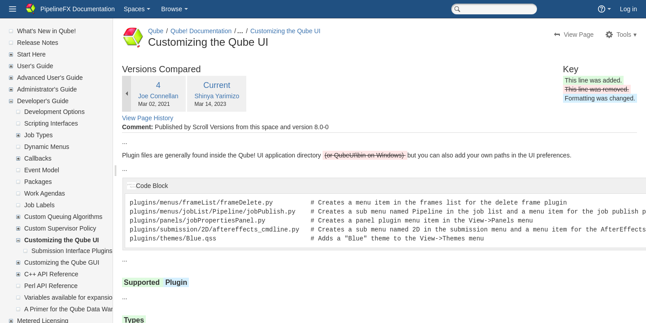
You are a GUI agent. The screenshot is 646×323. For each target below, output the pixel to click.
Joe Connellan (180, 96)
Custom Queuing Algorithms (63, 216)
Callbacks (38, 158)
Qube (177, 31)
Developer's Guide (43, 101)
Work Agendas (44, 193)
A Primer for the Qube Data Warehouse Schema (91, 309)
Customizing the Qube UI (61, 240)
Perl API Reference (51, 285)
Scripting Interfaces (51, 123)
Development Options (54, 111)
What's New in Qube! (46, 31)
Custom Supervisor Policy (60, 228)
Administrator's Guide (47, 89)
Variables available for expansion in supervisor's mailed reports (111, 297)
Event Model (41, 170)
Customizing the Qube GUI (61, 262)
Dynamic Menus (46, 146)
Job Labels (39, 205)
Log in (628, 9)
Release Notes (37, 42)
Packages (38, 181)
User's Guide (35, 66)
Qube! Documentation (222, 31)
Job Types (38, 135)
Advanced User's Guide (50, 77)
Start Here (31, 54)
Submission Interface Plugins (72, 250)
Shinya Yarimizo (238, 96)
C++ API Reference (51, 274)
